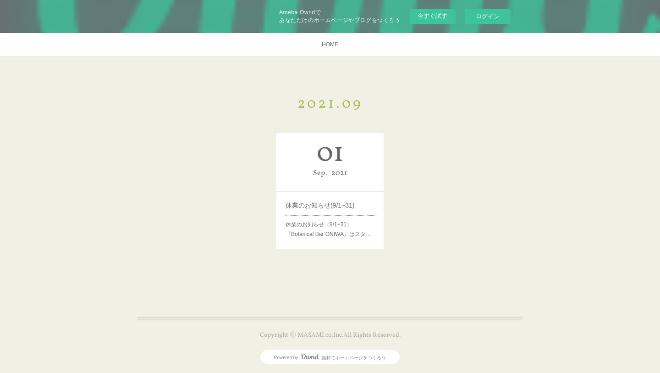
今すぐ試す (432, 15)
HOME (330, 44)
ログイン (488, 16)
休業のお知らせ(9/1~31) (320, 205)
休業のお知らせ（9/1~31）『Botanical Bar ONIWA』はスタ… (328, 229)
